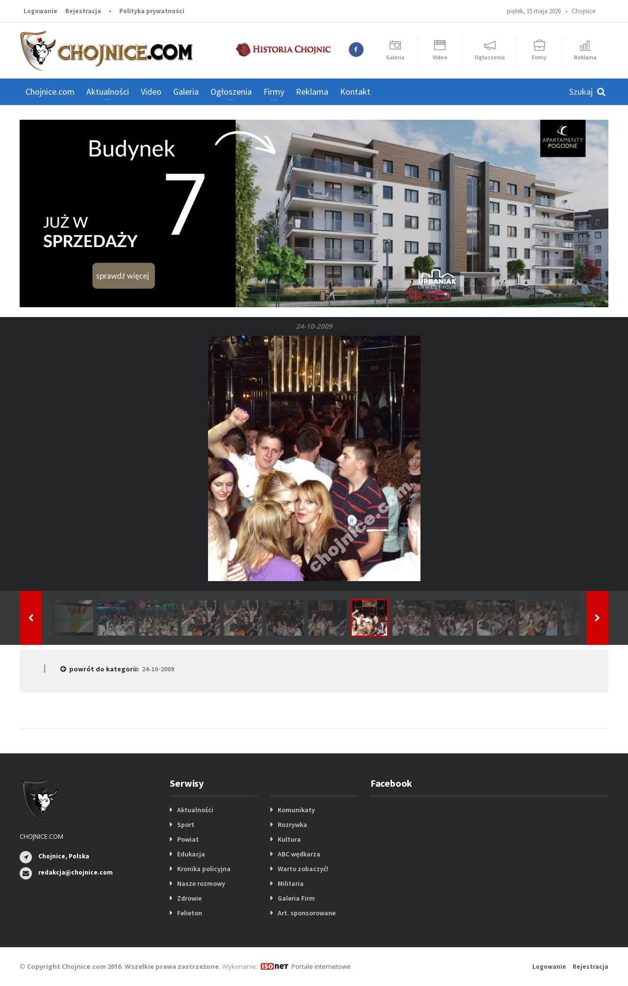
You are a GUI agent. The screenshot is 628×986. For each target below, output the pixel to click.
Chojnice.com (50, 91)
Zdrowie (189, 898)
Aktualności (195, 809)
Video (151, 91)
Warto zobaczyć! (303, 868)
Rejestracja (83, 11)
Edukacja (191, 854)
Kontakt (355, 91)
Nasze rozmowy (201, 883)
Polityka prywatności (151, 11)
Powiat (188, 839)
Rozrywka (292, 824)
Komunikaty (296, 809)
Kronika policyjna (204, 868)
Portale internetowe (321, 966)
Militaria (291, 883)
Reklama (312, 91)
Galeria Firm (296, 898)
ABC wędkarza (299, 854)
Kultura (289, 839)
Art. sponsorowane (307, 912)
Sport (185, 824)
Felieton (189, 912)
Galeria (186, 91)
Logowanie (40, 11)
